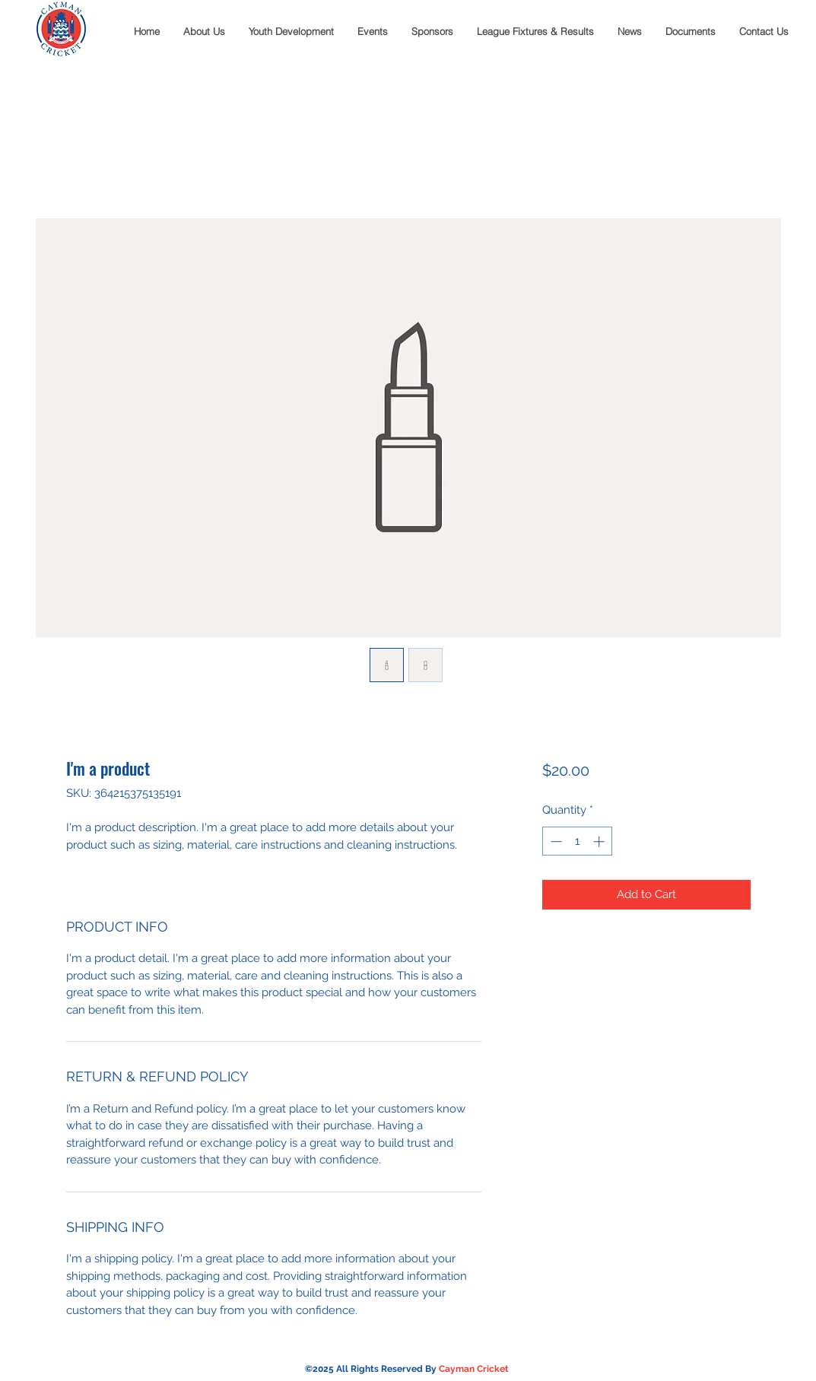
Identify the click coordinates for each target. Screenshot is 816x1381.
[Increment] (600, 841)
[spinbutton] (577, 841)
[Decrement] (555, 841)
